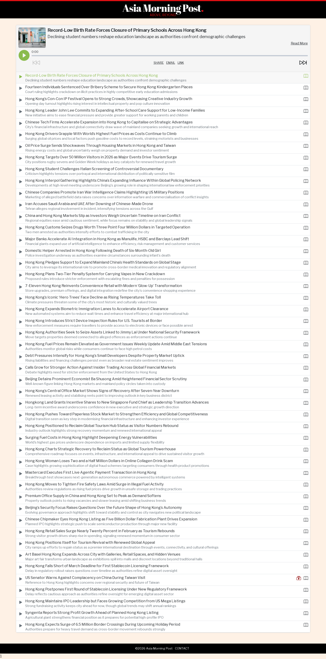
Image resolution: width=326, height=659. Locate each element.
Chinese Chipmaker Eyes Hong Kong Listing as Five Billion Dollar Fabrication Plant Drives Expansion (111, 519)
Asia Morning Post (161, 8)
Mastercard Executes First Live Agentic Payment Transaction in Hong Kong (90, 472)
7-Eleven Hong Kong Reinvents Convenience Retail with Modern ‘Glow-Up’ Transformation (103, 286)
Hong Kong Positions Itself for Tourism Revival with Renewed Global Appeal (90, 542)
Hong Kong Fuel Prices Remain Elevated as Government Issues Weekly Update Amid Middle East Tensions (116, 344)
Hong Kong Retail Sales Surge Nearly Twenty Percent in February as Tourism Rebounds (100, 531)
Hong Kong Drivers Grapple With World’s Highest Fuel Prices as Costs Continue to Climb (101, 134)
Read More (299, 43)
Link (181, 62)
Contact (182, 648)
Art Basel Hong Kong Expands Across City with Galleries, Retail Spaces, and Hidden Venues (102, 554)
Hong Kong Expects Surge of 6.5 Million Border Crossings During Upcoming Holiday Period (102, 624)
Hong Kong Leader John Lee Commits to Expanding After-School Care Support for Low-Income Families (115, 110)
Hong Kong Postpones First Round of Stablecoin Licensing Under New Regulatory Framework (106, 589)
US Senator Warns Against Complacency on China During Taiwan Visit (85, 578)
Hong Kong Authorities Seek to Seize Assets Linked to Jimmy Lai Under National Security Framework (112, 332)
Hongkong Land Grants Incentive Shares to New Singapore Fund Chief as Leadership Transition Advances (117, 402)
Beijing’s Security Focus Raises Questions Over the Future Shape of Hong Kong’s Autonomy (103, 507)
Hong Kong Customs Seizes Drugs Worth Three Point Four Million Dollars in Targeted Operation (107, 227)
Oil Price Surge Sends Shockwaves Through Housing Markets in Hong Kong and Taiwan (100, 145)
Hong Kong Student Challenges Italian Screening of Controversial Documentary (94, 169)
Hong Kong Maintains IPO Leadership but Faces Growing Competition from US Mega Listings (105, 601)
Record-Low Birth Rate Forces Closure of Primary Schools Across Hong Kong (91, 75)
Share (159, 62)
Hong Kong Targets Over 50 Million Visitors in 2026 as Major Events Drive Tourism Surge (101, 157)
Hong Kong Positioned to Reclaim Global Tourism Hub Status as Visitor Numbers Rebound (101, 426)
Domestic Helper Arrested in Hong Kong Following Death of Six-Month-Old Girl (93, 250)
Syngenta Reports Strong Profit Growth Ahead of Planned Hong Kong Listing (92, 612)
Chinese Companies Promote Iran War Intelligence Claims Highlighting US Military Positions (104, 192)
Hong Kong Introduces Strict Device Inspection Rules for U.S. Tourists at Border (93, 320)
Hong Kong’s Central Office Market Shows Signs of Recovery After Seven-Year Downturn (102, 391)
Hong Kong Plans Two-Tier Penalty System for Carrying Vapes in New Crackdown (95, 274)
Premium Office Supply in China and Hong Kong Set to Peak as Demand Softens (93, 496)
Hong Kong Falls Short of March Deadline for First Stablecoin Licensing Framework (97, 566)
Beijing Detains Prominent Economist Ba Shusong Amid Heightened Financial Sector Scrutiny (106, 379)
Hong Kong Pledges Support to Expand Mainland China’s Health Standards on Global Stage (103, 262)
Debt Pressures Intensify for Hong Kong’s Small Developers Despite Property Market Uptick (104, 355)
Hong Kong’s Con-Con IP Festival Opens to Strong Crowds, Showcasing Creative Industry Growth (108, 99)
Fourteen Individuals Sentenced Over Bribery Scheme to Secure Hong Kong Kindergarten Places (109, 87)
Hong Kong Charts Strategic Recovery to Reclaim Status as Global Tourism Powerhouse (100, 449)
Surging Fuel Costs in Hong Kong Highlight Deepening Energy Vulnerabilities (91, 437)
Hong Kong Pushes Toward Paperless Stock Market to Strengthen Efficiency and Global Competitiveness (116, 414)
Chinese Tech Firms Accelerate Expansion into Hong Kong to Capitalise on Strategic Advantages (109, 122)
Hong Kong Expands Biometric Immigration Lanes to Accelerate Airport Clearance (96, 309)
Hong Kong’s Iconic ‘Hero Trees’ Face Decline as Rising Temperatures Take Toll (93, 297)
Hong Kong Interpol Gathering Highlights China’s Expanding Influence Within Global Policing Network (113, 180)
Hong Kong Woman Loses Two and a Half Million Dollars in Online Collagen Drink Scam (99, 461)
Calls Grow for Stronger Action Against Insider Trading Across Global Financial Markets (100, 367)
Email (170, 62)
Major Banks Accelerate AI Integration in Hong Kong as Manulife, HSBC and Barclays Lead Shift (107, 239)
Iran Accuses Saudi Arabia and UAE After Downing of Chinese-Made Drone (89, 204)
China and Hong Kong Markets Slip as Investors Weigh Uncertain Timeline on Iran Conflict (103, 215)
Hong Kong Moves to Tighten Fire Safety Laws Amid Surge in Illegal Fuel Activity (94, 484)
